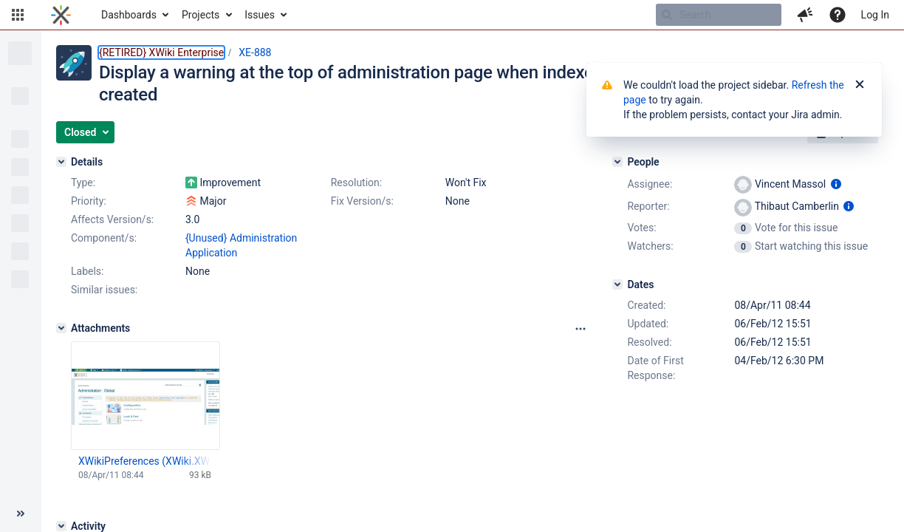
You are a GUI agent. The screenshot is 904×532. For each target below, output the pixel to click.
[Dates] (617, 284)
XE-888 (255, 52)
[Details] (61, 162)
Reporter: (648, 206)
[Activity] (61, 526)
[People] (617, 162)
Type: (83, 182)
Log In (875, 15)
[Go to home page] (61, 15)
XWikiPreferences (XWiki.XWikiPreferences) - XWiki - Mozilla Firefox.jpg (144, 461)
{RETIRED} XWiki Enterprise (161, 52)
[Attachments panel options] (580, 329)
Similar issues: (104, 290)
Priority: (88, 201)
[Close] (859, 85)
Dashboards (129, 15)
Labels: (87, 271)
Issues (259, 15)
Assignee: (649, 184)
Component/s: (104, 238)
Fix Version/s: (362, 201)
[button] (17, 15)
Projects (200, 15)
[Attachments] (61, 328)
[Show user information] (836, 184)
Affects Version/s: (112, 219)
